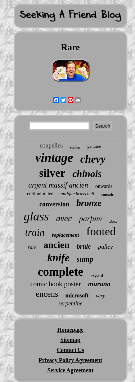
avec (64, 218)
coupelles (51, 145)
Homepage (70, 330)
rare (32, 247)
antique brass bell (77, 193)
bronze (88, 203)
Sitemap (70, 340)
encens (47, 294)
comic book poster (55, 284)
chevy (92, 159)
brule (84, 246)
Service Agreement (70, 370)
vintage (54, 158)
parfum (90, 218)
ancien (56, 245)
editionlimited (40, 193)
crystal (96, 275)
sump (85, 259)
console (107, 194)
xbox (113, 221)
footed (101, 231)
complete (60, 271)
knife (58, 257)
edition (75, 147)
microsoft (77, 295)
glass (36, 216)
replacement (65, 235)
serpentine (70, 303)
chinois (87, 173)
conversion (54, 204)
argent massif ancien (58, 185)
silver (52, 173)
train (34, 232)
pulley (105, 246)
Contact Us (70, 350)
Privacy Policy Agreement (70, 360)
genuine (94, 146)
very (100, 296)
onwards (103, 186)
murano (99, 284)
